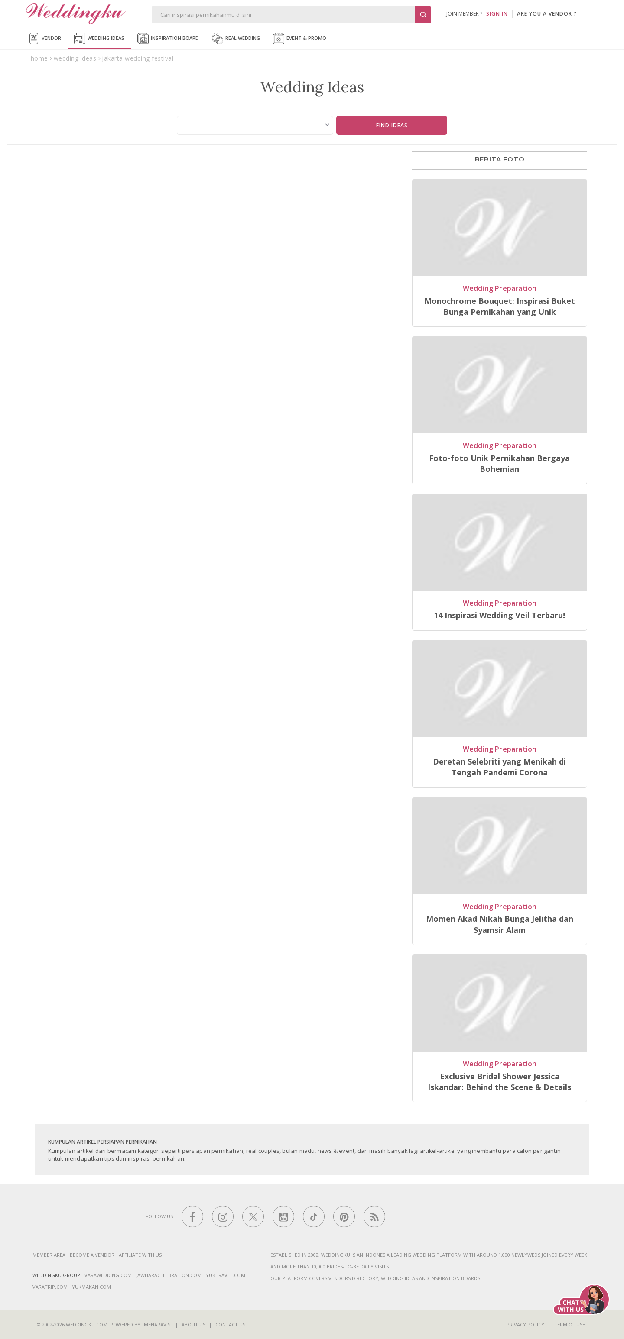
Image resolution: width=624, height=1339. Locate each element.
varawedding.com (108, 1275)
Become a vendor (92, 1255)
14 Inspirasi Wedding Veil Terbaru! (499, 615)
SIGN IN (497, 13)
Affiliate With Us (140, 1255)
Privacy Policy (525, 1324)
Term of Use (569, 1324)
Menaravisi (158, 1324)
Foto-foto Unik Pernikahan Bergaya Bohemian (499, 463)
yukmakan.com (91, 1287)
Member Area (48, 1255)
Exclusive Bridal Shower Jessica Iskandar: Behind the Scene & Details (499, 1081)
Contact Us (230, 1324)
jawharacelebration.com (169, 1275)
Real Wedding (236, 38)
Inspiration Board (168, 38)
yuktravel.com (225, 1275)
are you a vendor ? (547, 13)
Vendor (44, 38)
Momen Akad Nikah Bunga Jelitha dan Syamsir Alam (499, 924)
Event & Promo (299, 38)
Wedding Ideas (99, 38)
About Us (193, 1324)
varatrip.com (50, 1287)
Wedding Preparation (500, 288)
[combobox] (255, 125)
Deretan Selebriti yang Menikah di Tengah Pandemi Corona (499, 767)
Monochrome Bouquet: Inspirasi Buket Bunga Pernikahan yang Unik (499, 306)
